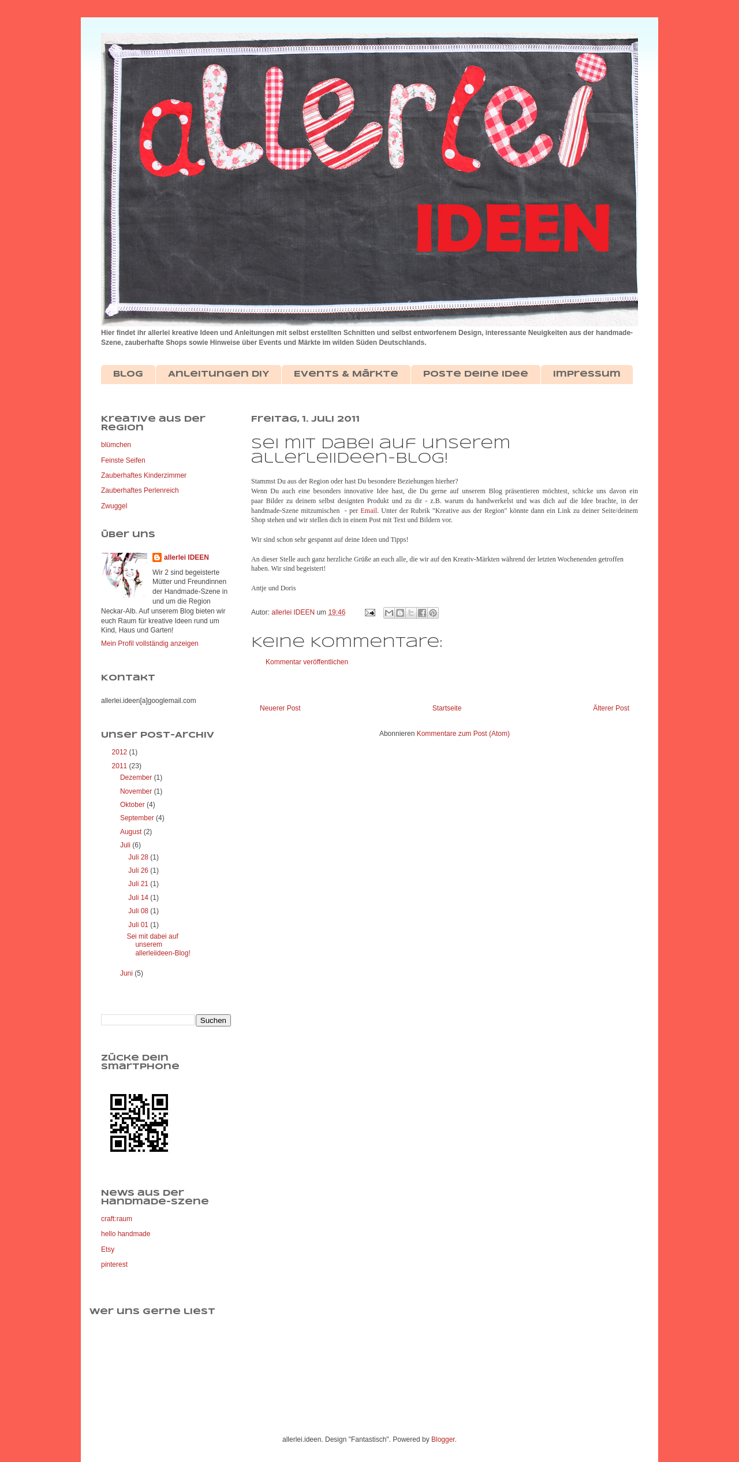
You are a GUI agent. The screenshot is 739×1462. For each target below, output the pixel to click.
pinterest (114, 1264)
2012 (120, 752)
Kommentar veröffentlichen (307, 662)
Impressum (587, 374)
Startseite (447, 708)
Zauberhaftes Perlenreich (140, 490)
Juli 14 (139, 898)
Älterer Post (611, 708)
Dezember (137, 777)
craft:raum (116, 1219)
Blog (128, 374)
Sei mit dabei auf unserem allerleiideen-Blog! (158, 944)
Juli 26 (139, 870)
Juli (126, 845)
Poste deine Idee (475, 374)
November (137, 791)
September (138, 818)
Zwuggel (114, 506)
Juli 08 (139, 911)
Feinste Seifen (123, 460)
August (132, 832)
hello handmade (125, 1234)
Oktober (133, 805)
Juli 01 (139, 925)
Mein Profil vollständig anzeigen (150, 643)
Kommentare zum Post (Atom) (463, 734)
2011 (120, 766)
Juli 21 (139, 884)
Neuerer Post (280, 708)
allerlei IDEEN (186, 557)
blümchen (116, 445)
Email (369, 511)
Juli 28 (139, 857)
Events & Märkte (346, 374)
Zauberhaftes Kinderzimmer (143, 475)
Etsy (107, 1249)
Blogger (443, 1439)
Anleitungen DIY (218, 374)
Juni (127, 973)
